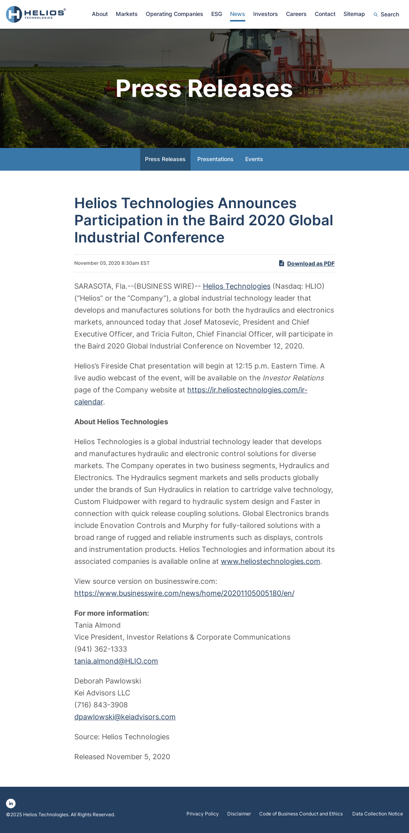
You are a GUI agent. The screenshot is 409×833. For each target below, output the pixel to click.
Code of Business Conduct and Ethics (301, 813)
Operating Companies (174, 13)
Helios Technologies (236, 286)
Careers (296, 13)
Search (390, 14)
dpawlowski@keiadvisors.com (125, 717)
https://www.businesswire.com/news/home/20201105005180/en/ (184, 593)
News (237, 13)
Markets (127, 13)
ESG (216, 13)
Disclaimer (239, 813)
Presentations (215, 159)
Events (254, 159)
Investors (265, 13)
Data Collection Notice (377, 813)
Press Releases (165, 159)
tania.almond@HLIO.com (116, 661)
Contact (325, 13)
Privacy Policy (203, 813)
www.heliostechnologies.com (270, 561)
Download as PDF (306, 263)
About (100, 13)
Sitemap (354, 13)
